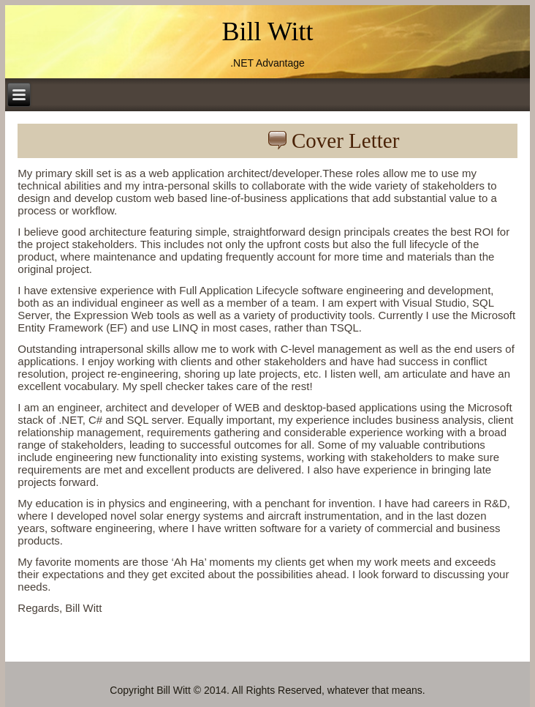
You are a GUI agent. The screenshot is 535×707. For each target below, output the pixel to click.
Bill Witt (268, 31)
